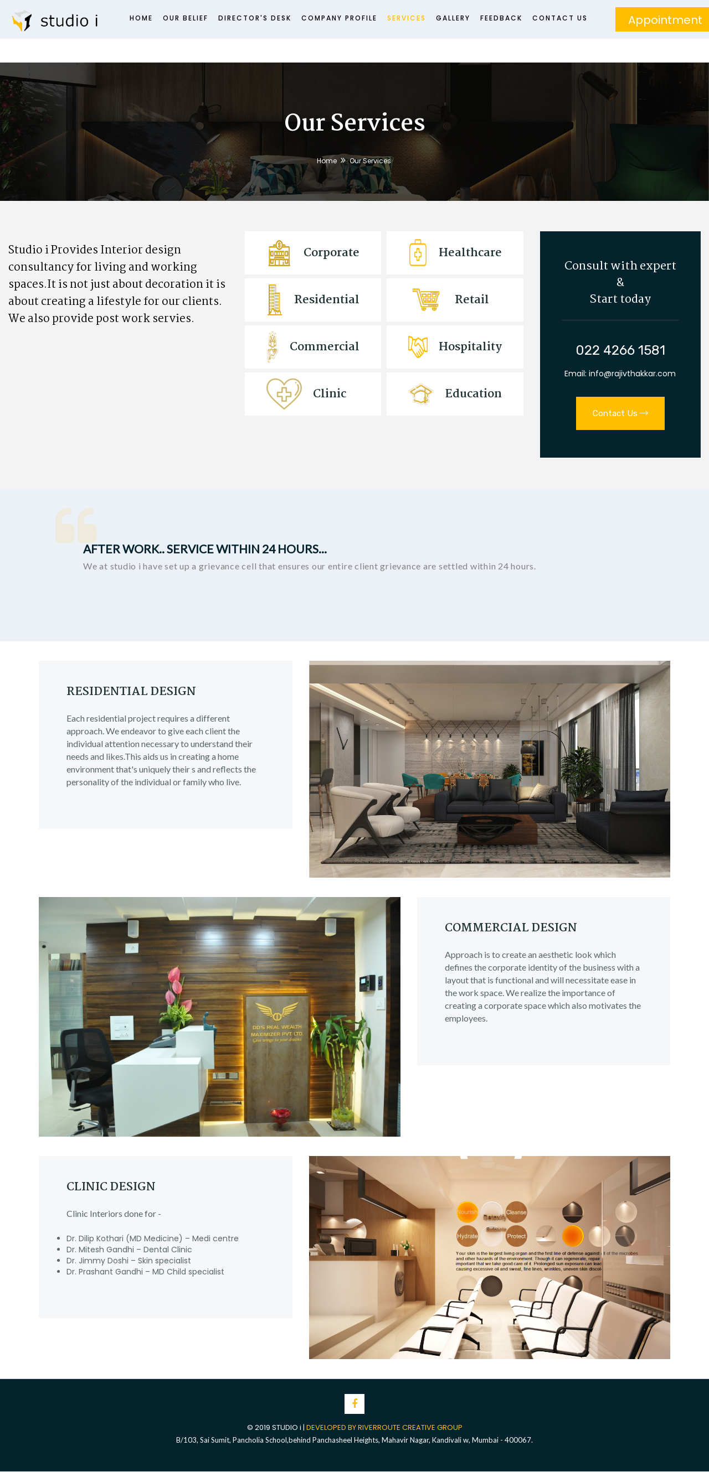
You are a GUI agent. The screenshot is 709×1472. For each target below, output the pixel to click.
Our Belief (185, 18)
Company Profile (339, 18)
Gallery (453, 18)
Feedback (501, 18)
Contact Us (560, 18)
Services (406, 18)
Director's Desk (254, 18)
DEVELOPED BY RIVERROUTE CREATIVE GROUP (384, 1427)
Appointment (665, 20)
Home (141, 18)
